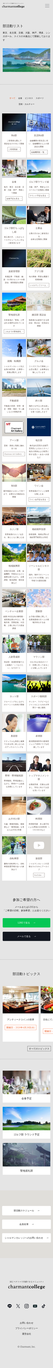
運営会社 (26, 1333)
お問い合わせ (26, 1322)
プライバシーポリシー (26, 1328)
